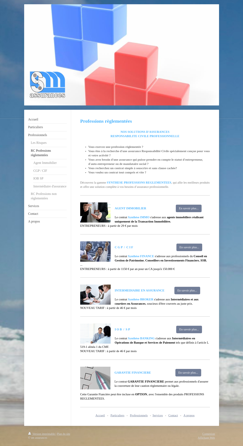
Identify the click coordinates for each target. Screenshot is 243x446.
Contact (173, 415)
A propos (189, 415)
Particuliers (117, 415)
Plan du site (63, 433)
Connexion (208, 433)
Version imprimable (42, 433)
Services (157, 415)
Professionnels (139, 415)
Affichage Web (206, 437)
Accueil (100, 415)
